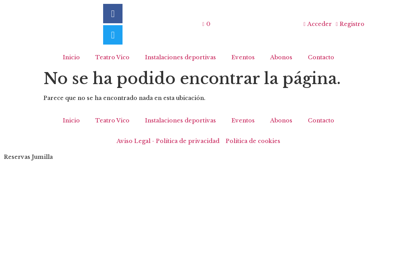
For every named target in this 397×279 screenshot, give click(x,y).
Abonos (281, 57)
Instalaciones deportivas (180, 57)
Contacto (321, 57)
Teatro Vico (112, 57)
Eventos (243, 57)
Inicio (71, 57)
